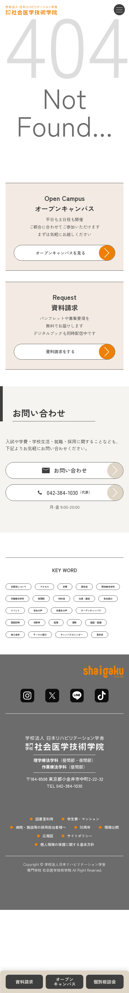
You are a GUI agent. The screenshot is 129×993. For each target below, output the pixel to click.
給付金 (43, 615)
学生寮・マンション (83, 855)
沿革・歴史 (73, 615)
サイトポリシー (79, 873)
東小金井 (97, 656)
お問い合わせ (70, 470)
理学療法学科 (49, 601)
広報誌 (48, 873)
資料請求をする (60, 351)
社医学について (25, 587)
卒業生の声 (82, 628)
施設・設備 (65, 656)
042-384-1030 (69, 492)
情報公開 (111, 864)
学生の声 (49, 628)
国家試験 (70, 642)
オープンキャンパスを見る (60, 253)
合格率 (98, 642)
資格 (37, 656)
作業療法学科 (88, 601)
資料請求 (24, 981)
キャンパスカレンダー (70, 670)
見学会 (111, 670)
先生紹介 (106, 615)
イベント (19, 628)
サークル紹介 (23, 670)
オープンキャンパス (65, 981)
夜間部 (17, 615)
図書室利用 (44, 855)
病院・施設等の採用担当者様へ (41, 864)
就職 (15, 656)
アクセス (62, 587)
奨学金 (17, 601)
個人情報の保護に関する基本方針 (67, 881)
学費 (88, 587)
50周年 (85, 864)
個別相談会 (105, 981)
